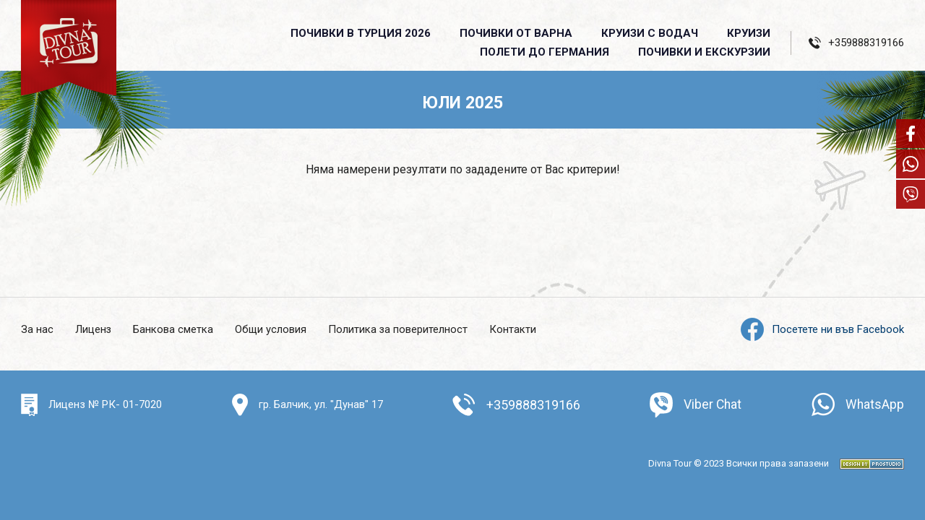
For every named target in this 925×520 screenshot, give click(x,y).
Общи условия (272, 329)
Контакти (514, 329)
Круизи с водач (649, 33)
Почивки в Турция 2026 (361, 33)
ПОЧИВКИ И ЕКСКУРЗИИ (704, 52)
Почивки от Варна (516, 33)
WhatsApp (874, 404)
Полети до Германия (544, 52)
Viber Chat (711, 404)
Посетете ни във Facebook (822, 329)
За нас (37, 329)
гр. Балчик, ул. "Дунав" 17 (320, 404)
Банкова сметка (174, 329)
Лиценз (93, 329)
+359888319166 (533, 404)
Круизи (748, 33)
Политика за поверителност (400, 329)
